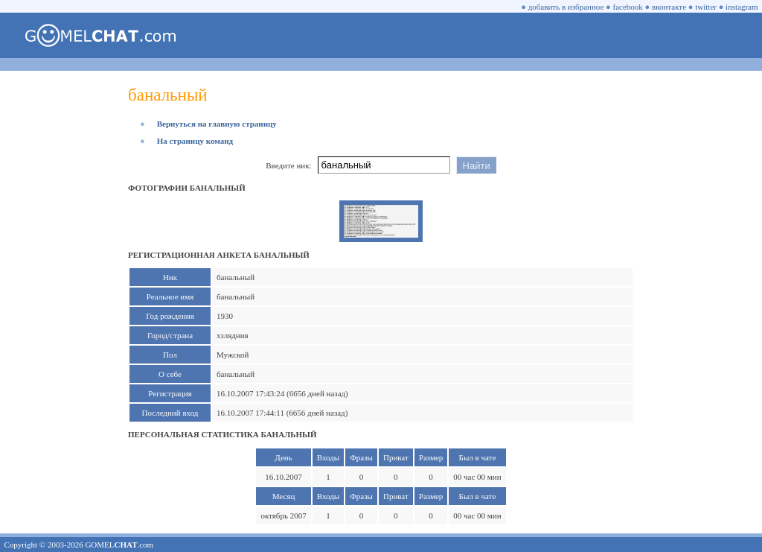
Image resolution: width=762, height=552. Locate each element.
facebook (628, 6)
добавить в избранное (566, 6)
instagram (742, 6)
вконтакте (669, 6)
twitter (706, 6)
